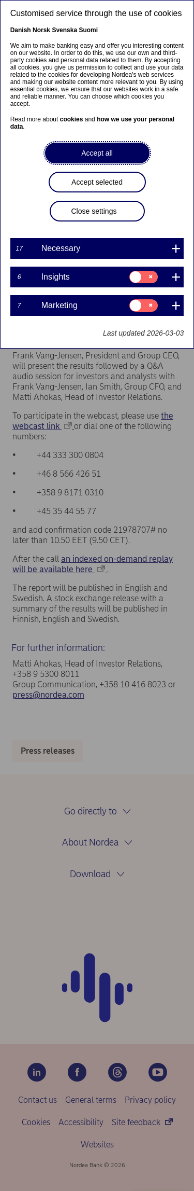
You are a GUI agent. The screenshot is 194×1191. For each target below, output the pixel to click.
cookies (71, 119)
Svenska (64, 30)
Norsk (41, 30)
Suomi (88, 30)
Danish (20, 30)
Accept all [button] (97, 153)
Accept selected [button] (97, 182)
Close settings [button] (94, 211)
